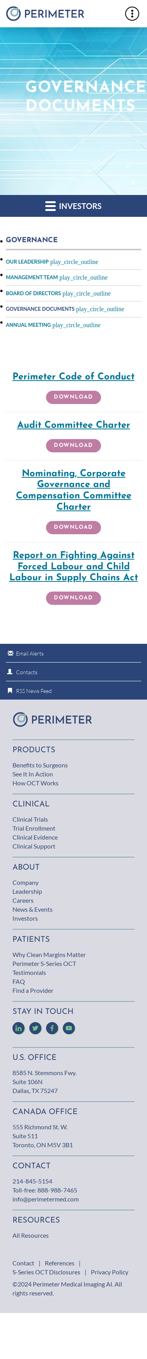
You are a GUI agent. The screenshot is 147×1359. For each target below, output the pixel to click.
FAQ (18, 981)
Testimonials (29, 972)
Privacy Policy (109, 1272)
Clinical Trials (30, 819)
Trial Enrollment (33, 828)
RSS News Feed (34, 690)
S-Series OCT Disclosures (46, 1272)
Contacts (26, 672)
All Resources (30, 1235)
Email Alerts (30, 653)
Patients (31, 940)
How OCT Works (35, 783)
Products (33, 750)
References (59, 1263)
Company (25, 882)
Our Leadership (27, 262)
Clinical (31, 804)
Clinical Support (33, 846)
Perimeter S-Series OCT (44, 963)
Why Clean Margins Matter (49, 954)
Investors (73, 205)
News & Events (32, 909)
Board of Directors (33, 293)
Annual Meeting (28, 325)
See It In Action (32, 774)
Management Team (32, 277)
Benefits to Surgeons (40, 765)
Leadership (27, 891)
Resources (36, 1220)
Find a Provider (32, 990)
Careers (23, 900)
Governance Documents (40, 309)
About (26, 868)
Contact (23, 1263)
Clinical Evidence (35, 837)
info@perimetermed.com (45, 1199)
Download (76, 399)
